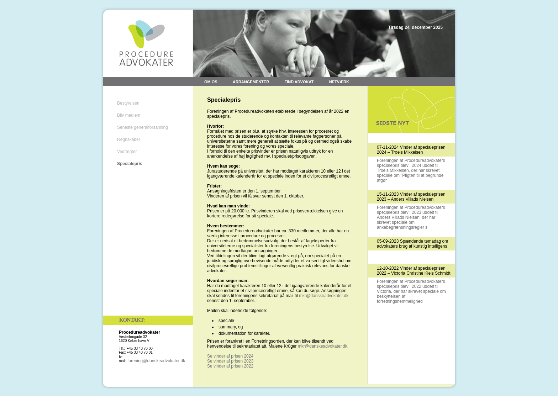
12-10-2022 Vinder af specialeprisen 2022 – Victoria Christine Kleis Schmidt (414, 271)
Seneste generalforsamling (142, 127)
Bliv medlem (128, 115)
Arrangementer (251, 82)
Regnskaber (128, 139)
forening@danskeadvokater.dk (156, 360)
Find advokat (299, 82)
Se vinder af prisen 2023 (230, 361)
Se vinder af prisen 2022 (230, 366)
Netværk (339, 82)
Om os (210, 82)
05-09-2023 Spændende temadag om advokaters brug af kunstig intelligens (412, 244)
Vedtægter (127, 151)
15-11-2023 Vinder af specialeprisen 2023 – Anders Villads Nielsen (411, 197)
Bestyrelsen (128, 103)
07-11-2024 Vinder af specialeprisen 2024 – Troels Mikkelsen (411, 150)
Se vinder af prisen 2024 (230, 356)
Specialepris (129, 163)
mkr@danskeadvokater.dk (323, 295)
